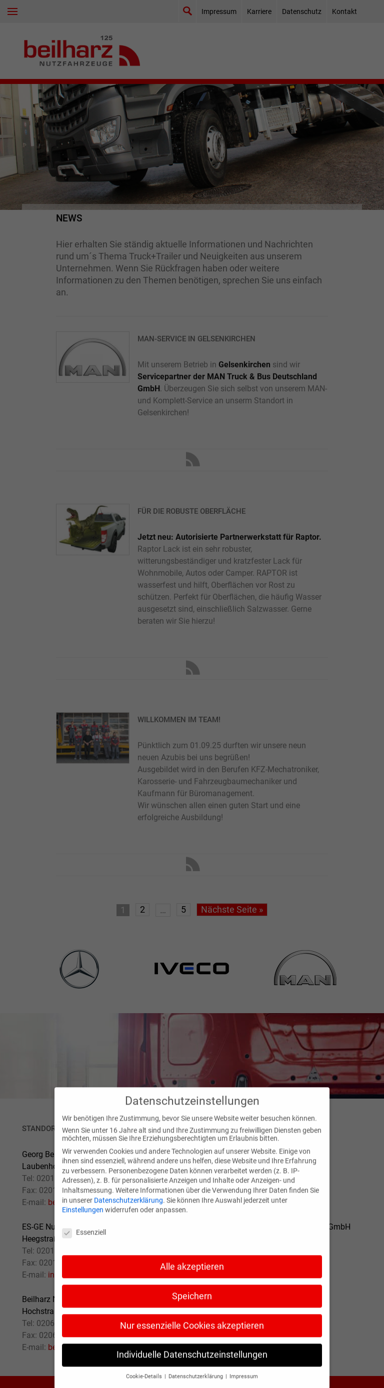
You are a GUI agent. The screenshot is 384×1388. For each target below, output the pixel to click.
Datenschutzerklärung (128, 1215)
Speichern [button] (192, 1311)
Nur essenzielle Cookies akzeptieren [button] (192, 1340)
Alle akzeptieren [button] (192, 1281)
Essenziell (84, 1247)
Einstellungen (83, 1225)
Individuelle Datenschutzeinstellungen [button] (192, 1370)
